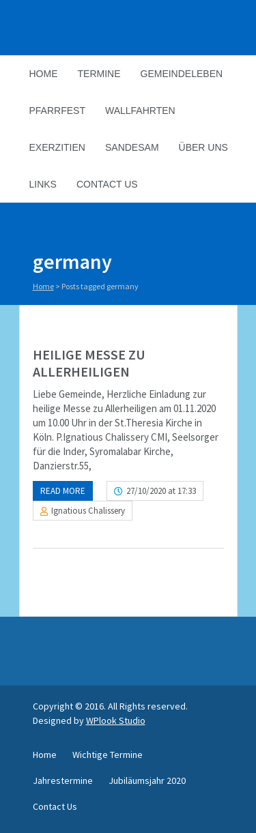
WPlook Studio (115, 720)
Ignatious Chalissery (88, 510)
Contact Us (107, 184)
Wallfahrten (140, 110)
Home (43, 73)
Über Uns (203, 147)
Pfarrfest (57, 110)
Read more (62, 491)
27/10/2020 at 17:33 (161, 491)
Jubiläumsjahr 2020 (147, 780)
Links (43, 184)
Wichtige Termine (107, 754)
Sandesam (132, 147)
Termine (99, 73)
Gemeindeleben (182, 73)
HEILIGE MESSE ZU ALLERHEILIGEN (89, 363)
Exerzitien (57, 147)
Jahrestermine (63, 780)
